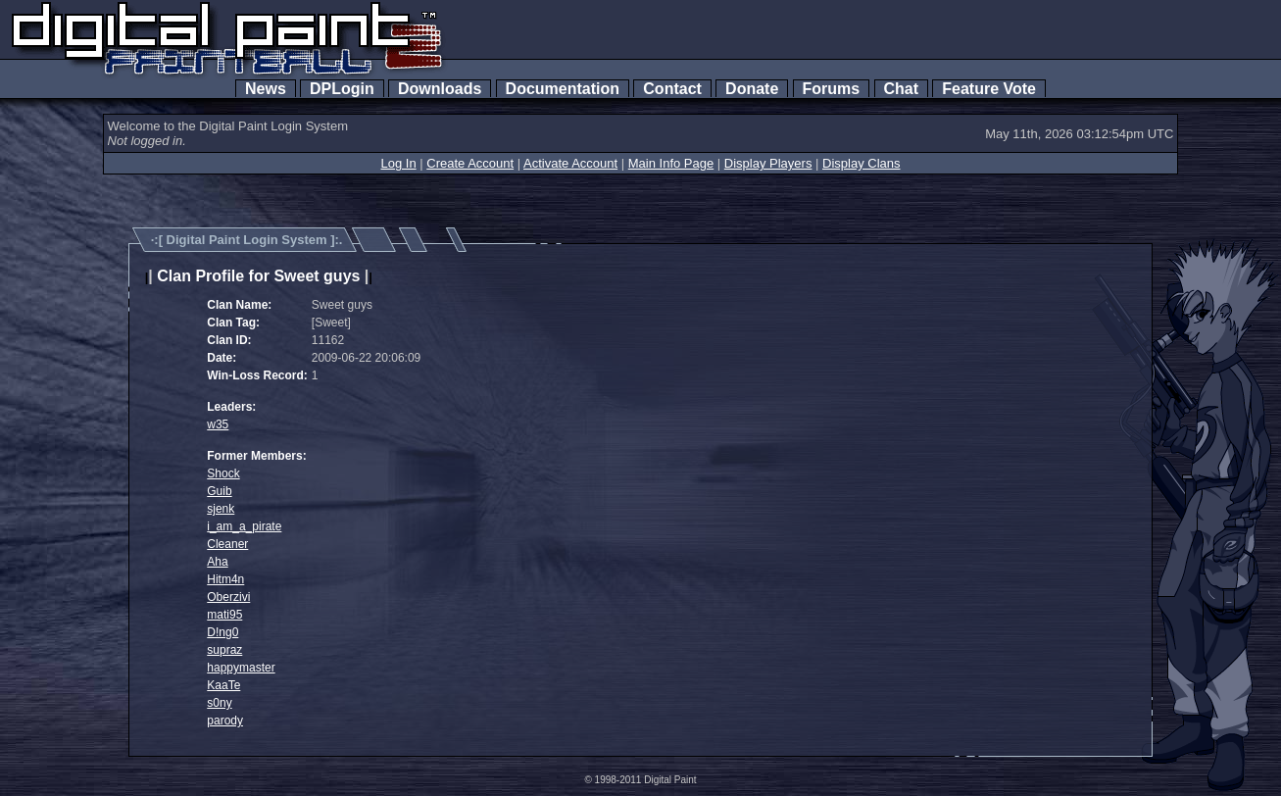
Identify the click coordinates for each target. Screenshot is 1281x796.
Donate (751, 88)
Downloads (439, 88)
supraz (224, 650)
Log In (398, 163)
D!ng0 (222, 632)
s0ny (219, 703)
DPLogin (342, 88)
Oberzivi (228, 597)
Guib (219, 491)
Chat (901, 88)
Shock (223, 473)
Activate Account (570, 163)
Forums (831, 88)
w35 (217, 424)
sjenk (220, 509)
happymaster (240, 667)
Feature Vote (989, 88)
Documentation (562, 88)
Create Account (470, 163)
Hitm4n (225, 579)
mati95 (224, 615)
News (265, 88)
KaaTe (223, 685)
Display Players (768, 163)
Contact (672, 88)
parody (225, 720)
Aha (217, 562)
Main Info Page (671, 163)
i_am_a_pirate (244, 526)
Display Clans (861, 163)
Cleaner (227, 544)
